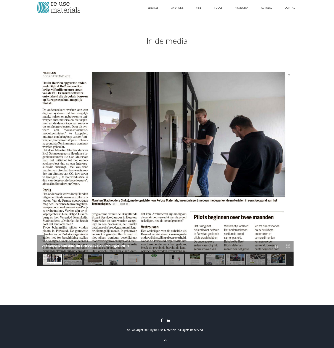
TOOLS (218, 8)
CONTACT (290, 8)
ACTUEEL (266, 8)
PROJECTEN (242, 8)
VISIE (198, 8)
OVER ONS (177, 8)
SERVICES (153, 8)
